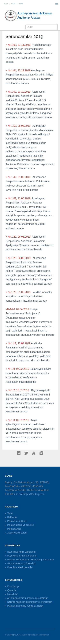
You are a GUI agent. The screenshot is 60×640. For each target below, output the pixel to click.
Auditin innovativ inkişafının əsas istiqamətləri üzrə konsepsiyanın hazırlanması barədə (29, 296)
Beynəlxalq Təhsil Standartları (22, 555)
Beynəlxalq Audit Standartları (21, 551)
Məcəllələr (12, 594)
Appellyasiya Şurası (17, 532)
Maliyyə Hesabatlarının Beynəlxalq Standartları (30, 559)
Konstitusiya (13, 586)
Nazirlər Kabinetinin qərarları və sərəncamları (29, 602)
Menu (56, 3)
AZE (6, 3)
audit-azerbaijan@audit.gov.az (28, 494)
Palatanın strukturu (16, 521)
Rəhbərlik (12, 517)
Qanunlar (12, 590)
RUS (13, 3)
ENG (21, 3)
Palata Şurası (14, 529)
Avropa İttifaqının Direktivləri (21, 563)
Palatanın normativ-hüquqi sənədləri (25, 605)
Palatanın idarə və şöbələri (20, 525)
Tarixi (10, 513)
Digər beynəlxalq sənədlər (20, 567)
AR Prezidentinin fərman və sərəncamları (27, 598)
